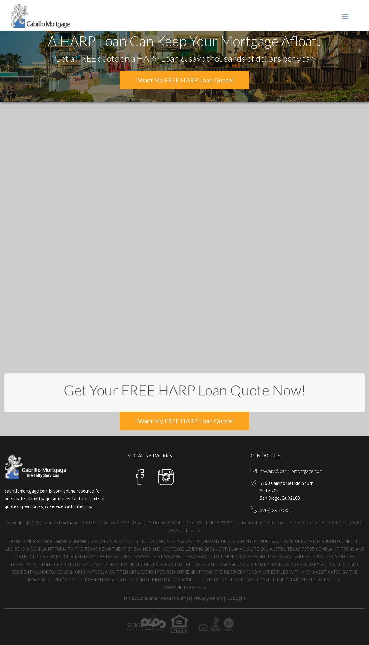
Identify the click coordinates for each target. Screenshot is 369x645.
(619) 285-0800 (276, 510)
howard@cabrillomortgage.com (291, 471)
